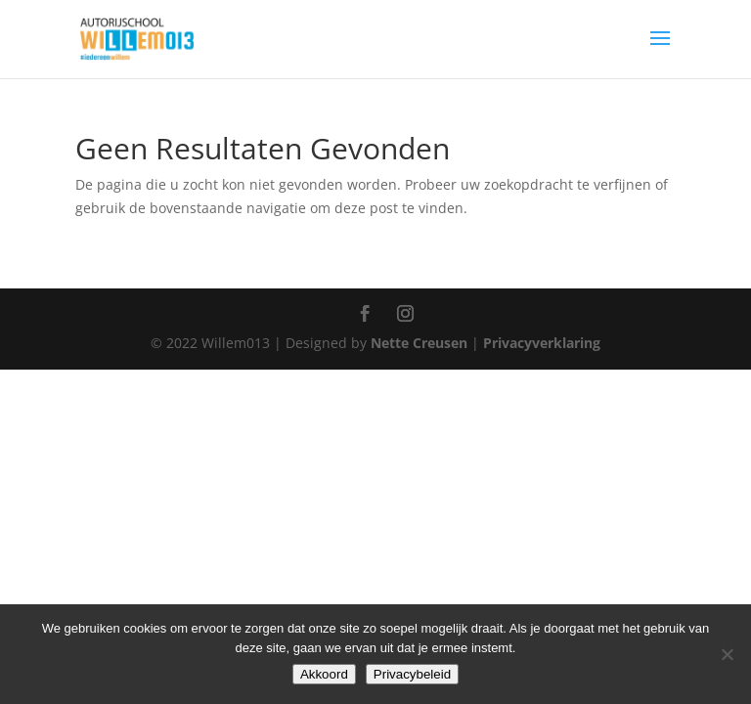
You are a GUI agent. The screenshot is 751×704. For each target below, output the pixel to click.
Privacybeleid (412, 674)
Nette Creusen (421, 342)
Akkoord (324, 674)
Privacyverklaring (541, 342)
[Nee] (726, 654)
